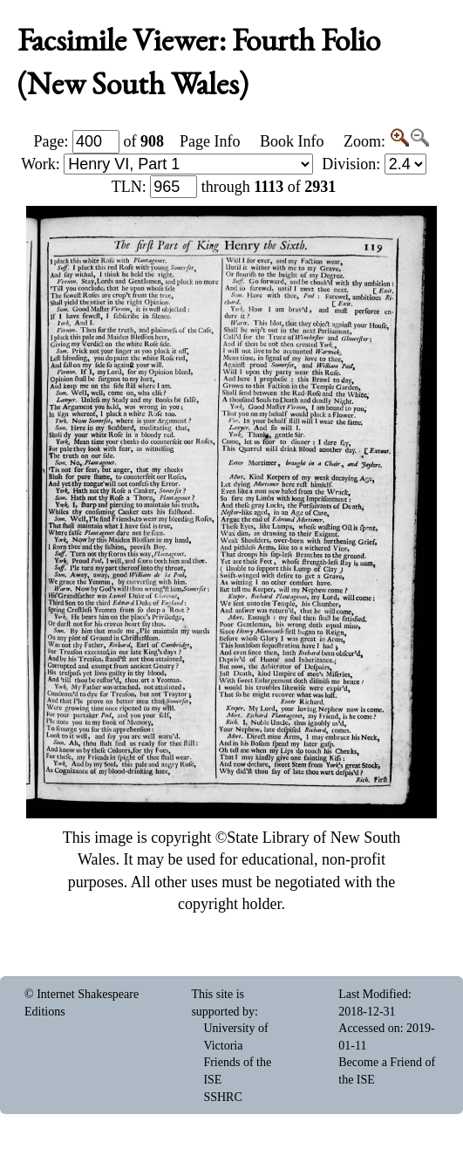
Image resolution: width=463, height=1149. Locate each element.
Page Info (210, 141)
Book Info (292, 141)
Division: (374, 164)
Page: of (99, 141)
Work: (167, 164)
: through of (224, 186)
